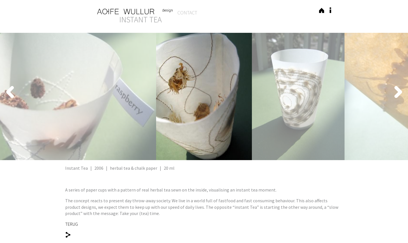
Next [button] (323, 92)
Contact (187, 12)
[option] (204, 96)
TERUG (71, 224)
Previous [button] (84, 92)
